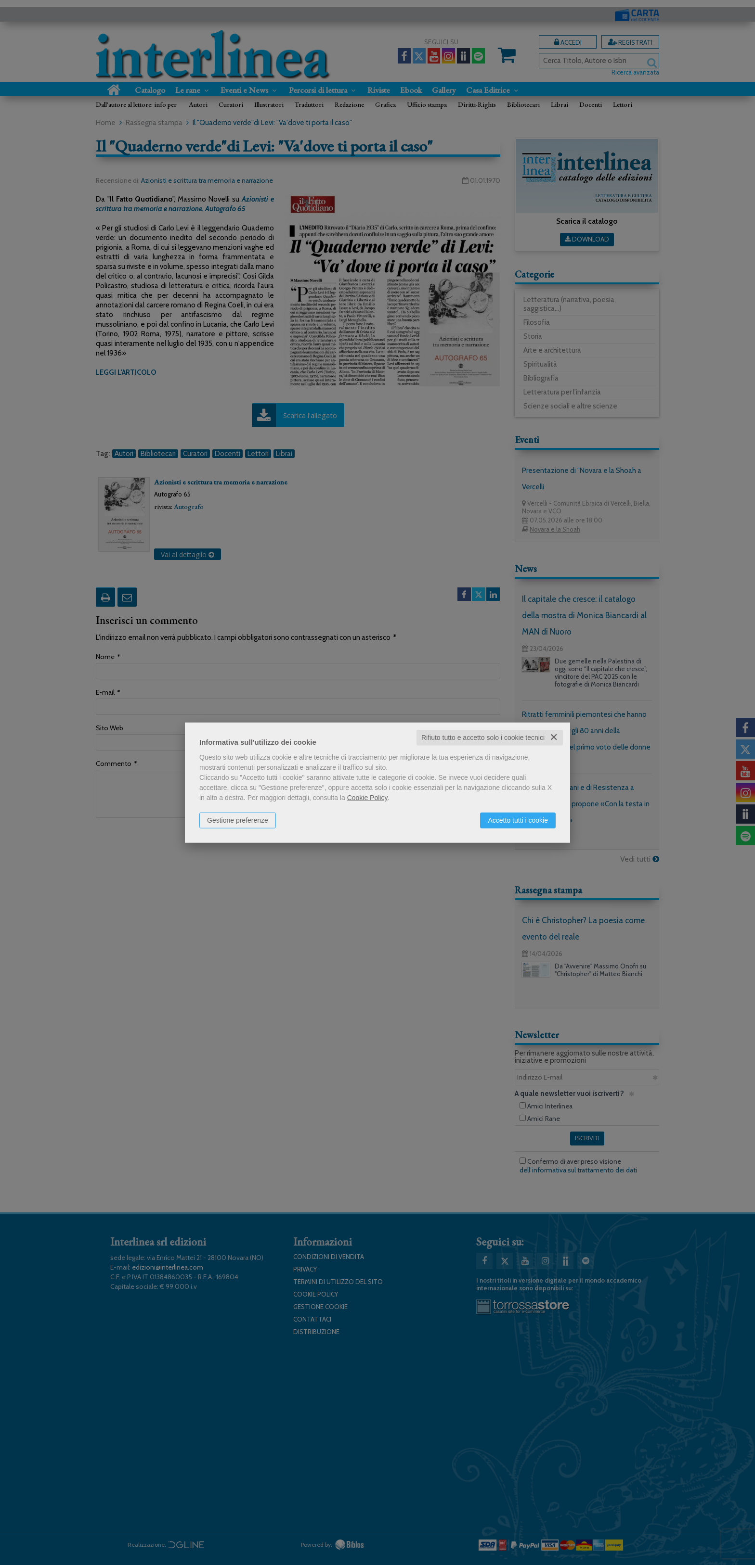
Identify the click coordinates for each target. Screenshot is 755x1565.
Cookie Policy (367, 798)
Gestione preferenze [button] (237, 820)
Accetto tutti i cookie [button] (518, 820)
